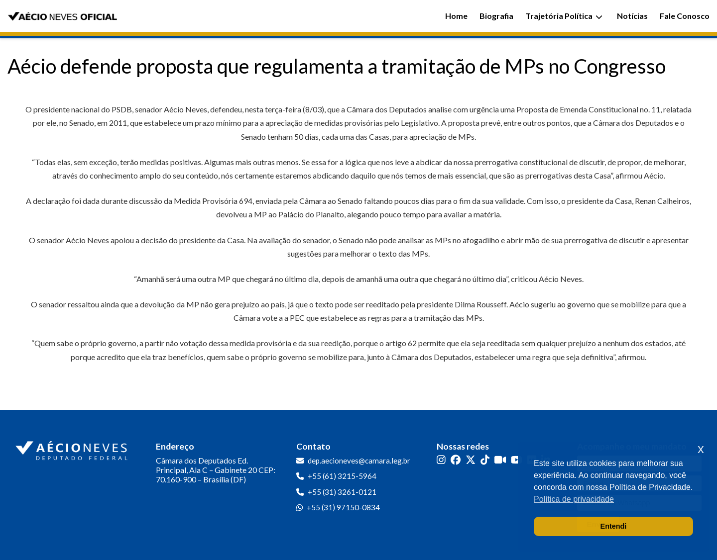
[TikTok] (484, 460)
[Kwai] (500, 460)
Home (456, 15)
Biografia (496, 15)
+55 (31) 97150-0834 (343, 507)
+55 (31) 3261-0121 (342, 491)
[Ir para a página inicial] (72, 448)
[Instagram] (441, 460)
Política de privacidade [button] (574, 499)
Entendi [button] (613, 526)
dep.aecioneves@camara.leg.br (359, 460)
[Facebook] (456, 460)
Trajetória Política (563, 15)
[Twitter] (471, 460)
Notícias (632, 15)
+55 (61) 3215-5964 (342, 475)
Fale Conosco (685, 15)
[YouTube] (516, 460)
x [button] (701, 449)
